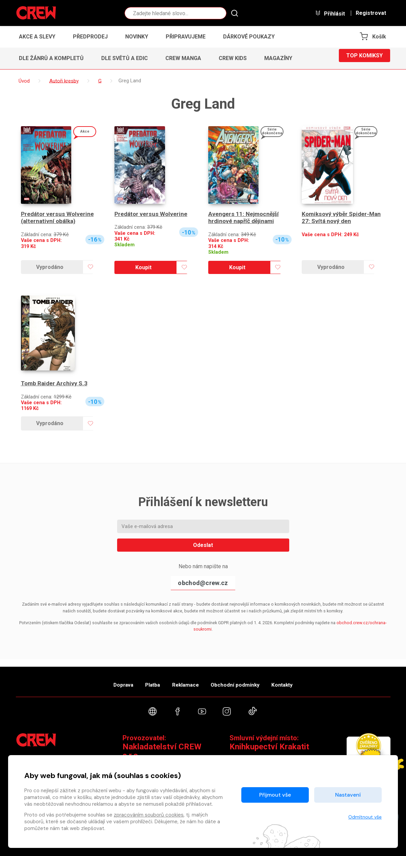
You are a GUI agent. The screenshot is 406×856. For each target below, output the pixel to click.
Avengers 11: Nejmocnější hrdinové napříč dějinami (244, 218)
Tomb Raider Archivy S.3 (55, 383)
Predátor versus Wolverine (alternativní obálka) (57, 218)
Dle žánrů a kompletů (51, 58)
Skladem (124, 245)
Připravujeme (186, 36)
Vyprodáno (49, 267)
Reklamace (186, 680)
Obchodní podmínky (243, 680)
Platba (145, 680)
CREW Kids (233, 58)
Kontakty (298, 680)
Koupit (143, 267)
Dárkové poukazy (249, 36)
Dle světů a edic (124, 58)
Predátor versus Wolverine (151, 214)
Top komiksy (364, 58)
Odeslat (203, 545)
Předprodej (90, 36)
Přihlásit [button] (330, 13)
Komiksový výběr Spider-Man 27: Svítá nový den (342, 218)
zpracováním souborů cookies (149, 814)
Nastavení (348, 794)
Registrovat (371, 13)
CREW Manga (183, 58)
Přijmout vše (275, 794)
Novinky (136, 36)
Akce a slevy (37, 36)
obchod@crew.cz (203, 582)
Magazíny (278, 58)
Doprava (107, 680)
